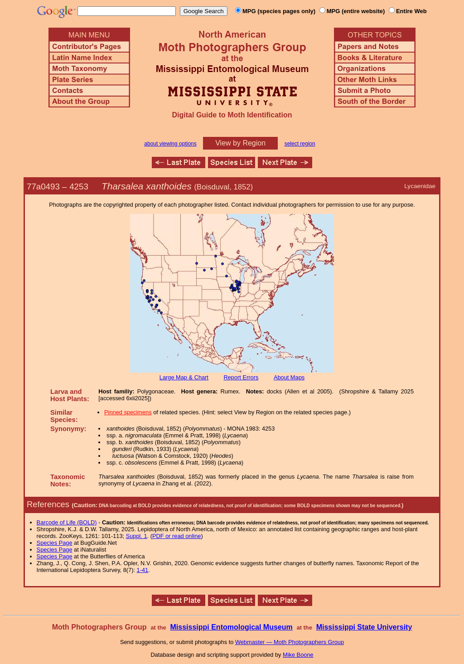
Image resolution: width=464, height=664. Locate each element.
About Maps (289, 377)
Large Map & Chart (184, 377)
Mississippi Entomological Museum (231, 627)
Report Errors (241, 377)
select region (300, 144)
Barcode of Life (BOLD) (67, 522)
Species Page (54, 542)
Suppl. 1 (136, 536)
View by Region (240, 143)
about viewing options (170, 144)
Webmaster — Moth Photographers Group (289, 642)
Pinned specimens (128, 412)
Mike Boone (298, 654)
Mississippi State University (364, 627)
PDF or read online (176, 536)
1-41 (143, 570)
